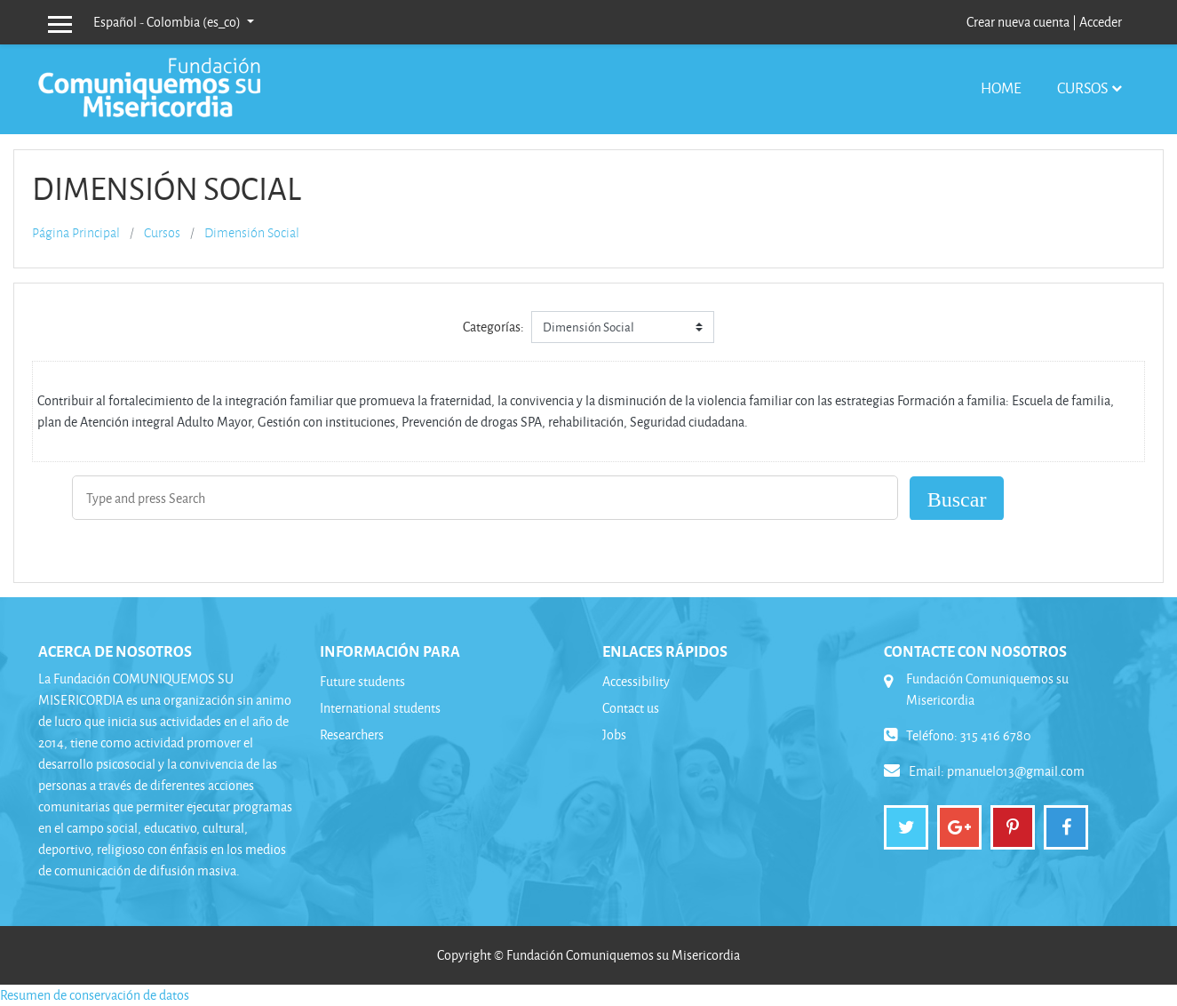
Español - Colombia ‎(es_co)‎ (168, 21)
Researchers (352, 734)
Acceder (1100, 21)
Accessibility (636, 681)
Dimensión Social (251, 233)
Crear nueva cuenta (1018, 21)
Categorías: (493, 326)
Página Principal (76, 233)
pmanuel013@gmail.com (1016, 771)
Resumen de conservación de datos (94, 995)
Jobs (614, 734)
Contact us (630, 708)
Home (1001, 87)
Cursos (1082, 87)
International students (380, 708)
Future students (362, 681)
